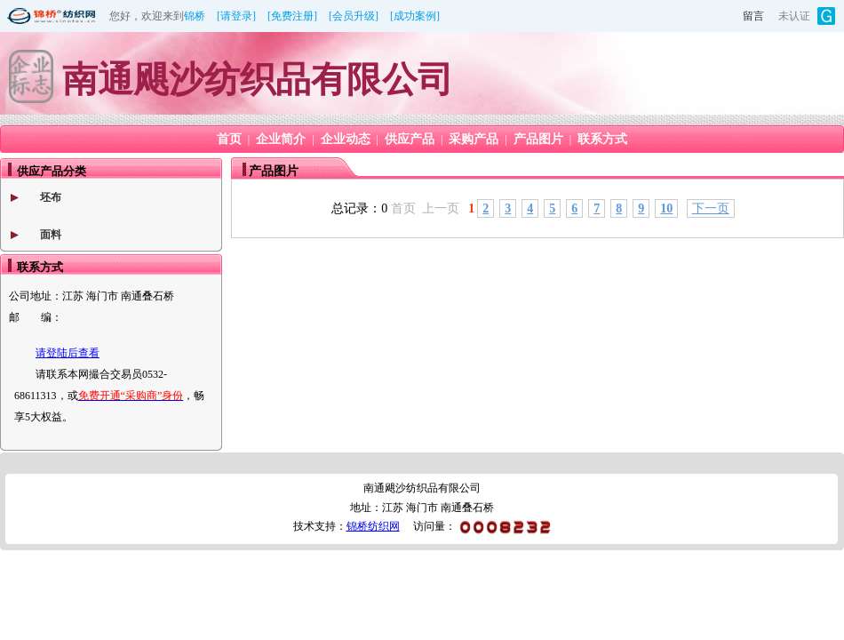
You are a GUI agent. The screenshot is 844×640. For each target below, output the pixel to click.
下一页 (710, 208)
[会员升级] (353, 16)
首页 (229, 139)
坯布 (50, 197)
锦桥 (194, 16)
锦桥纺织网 (373, 526)
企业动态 (345, 139)
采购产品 (473, 139)
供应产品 (409, 139)
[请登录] (236, 16)
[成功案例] (415, 16)
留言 (753, 16)
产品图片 (538, 139)
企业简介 (281, 139)
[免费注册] (292, 16)
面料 (50, 234)
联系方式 (602, 139)
